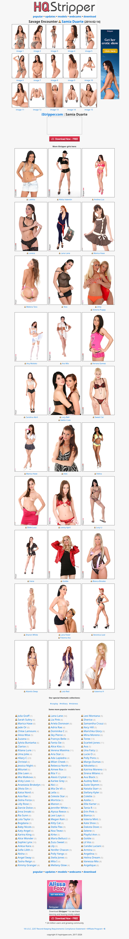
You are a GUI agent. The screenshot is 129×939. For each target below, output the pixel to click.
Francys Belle (58, 738)
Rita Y (54, 773)
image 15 (89, 108)
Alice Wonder (25, 838)
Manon (55, 804)
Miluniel (22, 769)
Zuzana (22, 738)
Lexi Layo (56, 815)
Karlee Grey (57, 781)
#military (64, 703)
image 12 (37, 108)
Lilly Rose (23, 804)
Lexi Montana (92, 715)
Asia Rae (23, 796)
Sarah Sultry (25, 719)
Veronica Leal (99, 634)
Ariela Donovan (60, 723)
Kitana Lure (24, 750)
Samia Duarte (73, 21)
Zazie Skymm (91, 784)
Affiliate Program (94, 928)
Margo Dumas (92, 761)
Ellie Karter (90, 804)
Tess (65, 306)
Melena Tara (31, 306)
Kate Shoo (90, 823)
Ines (65, 473)
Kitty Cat (56, 823)
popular (38, 16)
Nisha (21, 853)
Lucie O (88, 754)
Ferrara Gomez (99, 363)
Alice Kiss (56, 746)
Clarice (22, 746)
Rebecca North (59, 765)
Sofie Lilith (24, 849)
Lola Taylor (24, 819)
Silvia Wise (24, 735)
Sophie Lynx (25, 842)
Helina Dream (92, 857)
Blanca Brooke (99, 581)
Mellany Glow (59, 865)
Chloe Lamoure (27, 731)
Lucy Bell (65, 417)
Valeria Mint (91, 819)
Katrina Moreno (93, 769)
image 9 (71, 79)
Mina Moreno (92, 735)
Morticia (56, 800)
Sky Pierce (57, 735)
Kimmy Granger (27, 865)
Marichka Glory (93, 731)
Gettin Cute (65, 420)
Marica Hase (99, 253)
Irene (31, 581)
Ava (86, 746)
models (62, 16)
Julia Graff (23, 715)
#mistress (73, 703)
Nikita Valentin (65, 199)
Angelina (89, 853)
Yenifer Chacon (60, 849)
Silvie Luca (31, 527)
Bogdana (23, 823)
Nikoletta (89, 765)
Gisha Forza (25, 800)
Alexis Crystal (58, 777)
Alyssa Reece (58, 811)
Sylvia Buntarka (27, 742)
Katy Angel (24, 830)
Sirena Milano (92, 773)
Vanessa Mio (91, 861)
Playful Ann (90, 834)
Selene (88, 830)
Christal (22, 761)
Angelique (90, 865)
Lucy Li (99, 527)
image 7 (37, 79)
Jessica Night (25, 765)
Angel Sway (24, 857)
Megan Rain (58, 819)
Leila (53, 792)
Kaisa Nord (24, 792)
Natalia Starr (91, 788)
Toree (87, 738)
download (90, 16)
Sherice (88, 719)
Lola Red (65, 691)
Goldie (65, 581)
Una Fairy (89, 750)
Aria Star (56, 754)
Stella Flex (57, 827)
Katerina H (99, 691)
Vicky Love (24, 781)
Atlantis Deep (32, 691)
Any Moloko (31, 363)
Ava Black (89, 777)
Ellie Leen (23, 773)
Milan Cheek (58, 761)
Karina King (24, 834)
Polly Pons (90, 758)
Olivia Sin (23, 788)
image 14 (71, 108)
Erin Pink (89, 811)
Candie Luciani (92, 846)
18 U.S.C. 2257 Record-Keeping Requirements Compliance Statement (54, 928)
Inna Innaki (24, 811)
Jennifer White (59, 807)
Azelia (87, 800)
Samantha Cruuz (93, 723)
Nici (53, 784)
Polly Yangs (57, 853)
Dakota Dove (91, 827)
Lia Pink (55, 719)
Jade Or (22, 727)
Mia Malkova (25, 777)
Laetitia (31, 199)
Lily (53, 846)
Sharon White (32, 634)
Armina (88, 849)
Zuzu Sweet (57, 842)
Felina (99, 473)
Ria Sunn (23, 815)
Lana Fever (65, 634)
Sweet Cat (99, 417)
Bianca (88, 815)
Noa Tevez (57, 830)
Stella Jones (57, 857)
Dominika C (57, 731)
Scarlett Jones (92, 742)
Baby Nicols (24, 827)
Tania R (88, 807)
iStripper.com (52, 114)
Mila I (54, 861)
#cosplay (54, 703)
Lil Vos (87, 842)
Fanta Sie (56, 742)
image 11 (20, 108)
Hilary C (22, 758)
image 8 (54, 79)
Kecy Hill (89, 727)
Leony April (65, 527)
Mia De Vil (57, 788)
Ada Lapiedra (58, 758)
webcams (75, 16)
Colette (88, 796)
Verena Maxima (60, 750)
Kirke (54, 834)
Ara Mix (65, 363)
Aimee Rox (57, 769)
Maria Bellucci (59, 838)
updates (50, 16)
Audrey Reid (91, 781)
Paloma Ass (65, 637)
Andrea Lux (99, 199)
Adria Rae (56, 727)
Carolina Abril (32, 417)
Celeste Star (58, 796)
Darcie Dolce (25, 807)
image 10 (89, 79)
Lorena (32, 253)
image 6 (20, 79)
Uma (99, 306)
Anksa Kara (24, 846)
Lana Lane (65, 253)
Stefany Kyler (91, 792)
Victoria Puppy (99, 309)
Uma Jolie (23, 754)
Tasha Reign (25, 861)
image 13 (54, 108)
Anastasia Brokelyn (29, 784)
